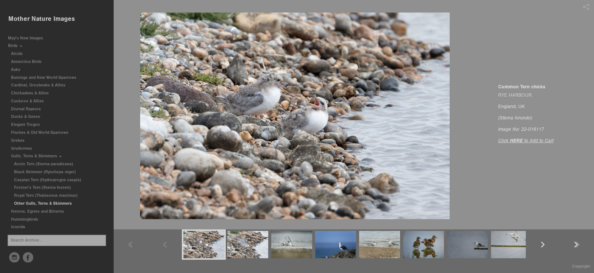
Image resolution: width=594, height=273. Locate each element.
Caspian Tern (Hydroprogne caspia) (47, 179)
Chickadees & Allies (32, 93)
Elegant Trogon (25, 124)
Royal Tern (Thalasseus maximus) (46, 195)
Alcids (19, 53)
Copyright (581, 266)
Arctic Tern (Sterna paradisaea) (43, 164)
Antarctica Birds (29, 61)
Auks (18, 69)
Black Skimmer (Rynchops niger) (45, 171)
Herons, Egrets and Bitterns (40, 211)
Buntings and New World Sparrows (46, 77)
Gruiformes (24, 148)
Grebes (20, 140)
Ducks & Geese (28, 116)
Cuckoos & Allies (30, 101)
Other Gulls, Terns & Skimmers (43, 203)
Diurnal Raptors (28, 109)
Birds (15, 45)
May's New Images (25, 38)
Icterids (18, 226)
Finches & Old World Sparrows (40, 132)
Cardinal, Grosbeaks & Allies (38, 85)
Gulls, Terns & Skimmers (37, 156)
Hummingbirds (27, 219)
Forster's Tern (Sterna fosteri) (42, 187)
